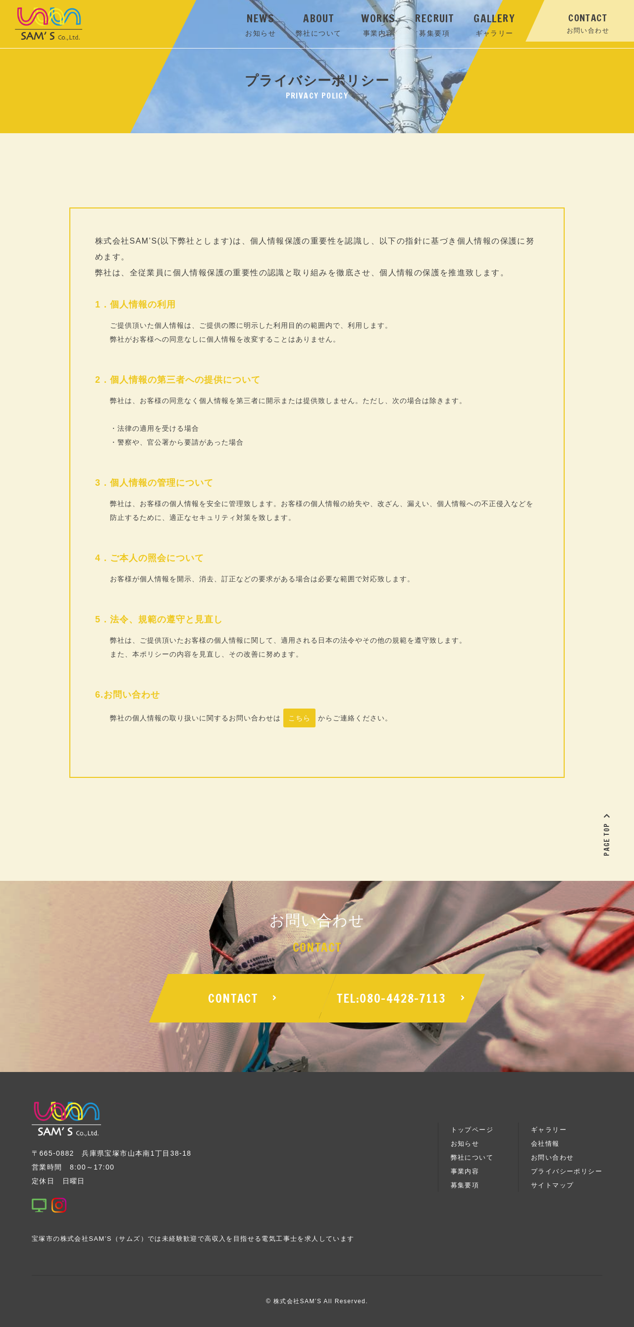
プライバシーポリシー (566, 1171)
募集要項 (465, 1185)
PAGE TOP (607, 834)
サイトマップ (552, 1185)
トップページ (472, 1129)
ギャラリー (549, 1129)
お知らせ (465, 1143)
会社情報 (545, 1143)
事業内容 (465, 1171)
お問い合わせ (552, 1157)
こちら (299, 718)
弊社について (472, 1157)
